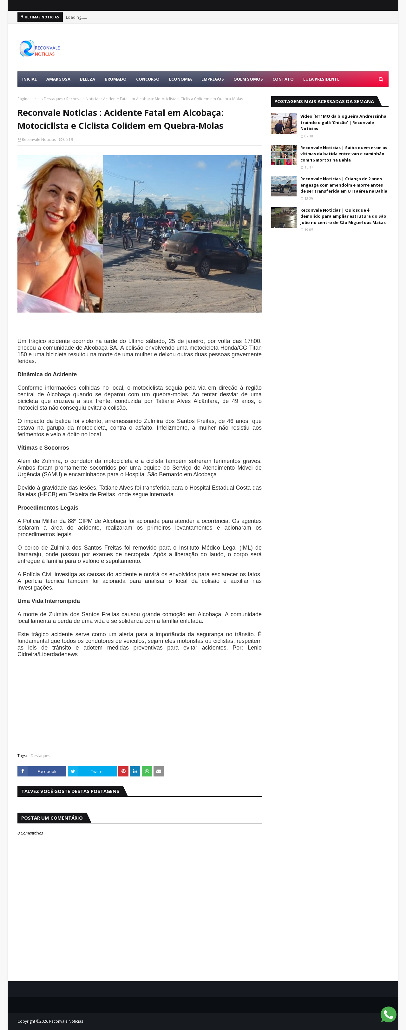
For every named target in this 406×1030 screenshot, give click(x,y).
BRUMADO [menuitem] (116, 79)
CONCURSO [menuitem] (148, 79)
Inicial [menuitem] (29, 79)
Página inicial (29, 99)
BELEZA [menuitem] (87, 79)
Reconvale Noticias (39, 139)
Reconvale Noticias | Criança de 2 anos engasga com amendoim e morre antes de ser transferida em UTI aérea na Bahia (343, 185)
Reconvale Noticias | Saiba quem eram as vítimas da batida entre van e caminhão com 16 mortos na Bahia (343, 154)
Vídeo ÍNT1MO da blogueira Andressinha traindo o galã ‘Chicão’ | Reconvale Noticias (343, 122)
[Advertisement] (273, 47)
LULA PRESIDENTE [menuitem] (321, 79)
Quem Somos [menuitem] (248, 79)
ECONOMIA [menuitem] (180, 79)
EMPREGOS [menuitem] (212, 79)
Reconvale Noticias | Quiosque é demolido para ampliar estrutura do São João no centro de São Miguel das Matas (343, 216)
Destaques (53, 99)
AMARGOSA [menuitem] (58, 79)
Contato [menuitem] (283, 79)
